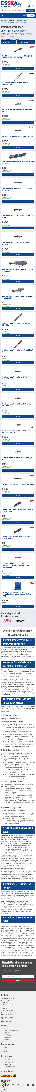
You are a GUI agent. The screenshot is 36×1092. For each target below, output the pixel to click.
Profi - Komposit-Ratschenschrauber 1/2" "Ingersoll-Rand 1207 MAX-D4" (18, 163)
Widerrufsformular (9, 1063)
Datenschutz (7, 1064)
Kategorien (6, 42)
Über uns (6, 1047)
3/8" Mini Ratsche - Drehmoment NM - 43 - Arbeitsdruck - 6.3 (17, 111)
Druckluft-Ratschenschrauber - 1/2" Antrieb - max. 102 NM (18, 485)
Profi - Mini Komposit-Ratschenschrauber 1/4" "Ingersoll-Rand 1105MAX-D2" (17, 270)
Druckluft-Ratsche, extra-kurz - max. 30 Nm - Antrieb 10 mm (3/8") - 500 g (17, 538)
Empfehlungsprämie (9, 1032)
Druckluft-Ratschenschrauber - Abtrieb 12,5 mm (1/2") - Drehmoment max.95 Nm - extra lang (17, 57)
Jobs (5, 1051)
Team (5, 1049)
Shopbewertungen (9, 1037)
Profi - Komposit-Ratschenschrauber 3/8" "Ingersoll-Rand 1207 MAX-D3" (18, 190)
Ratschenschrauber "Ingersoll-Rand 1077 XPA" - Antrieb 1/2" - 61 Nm (17, 324)
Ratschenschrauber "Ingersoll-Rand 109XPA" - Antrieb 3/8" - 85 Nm (17, 405)
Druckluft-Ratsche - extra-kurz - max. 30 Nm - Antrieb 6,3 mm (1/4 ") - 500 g (17, 511)
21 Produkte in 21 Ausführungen (13, 31)
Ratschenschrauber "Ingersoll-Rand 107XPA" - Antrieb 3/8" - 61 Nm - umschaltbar (16, 432)
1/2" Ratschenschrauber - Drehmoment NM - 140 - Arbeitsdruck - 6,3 (15, 84)
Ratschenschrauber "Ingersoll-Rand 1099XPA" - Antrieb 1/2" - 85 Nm (17, 378)
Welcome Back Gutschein (11, 1030)
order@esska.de (6, 1018)
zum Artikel (18, 68)
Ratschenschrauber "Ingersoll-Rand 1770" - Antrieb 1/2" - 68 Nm (17, 351)
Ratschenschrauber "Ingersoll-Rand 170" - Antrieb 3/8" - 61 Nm (17, 459)
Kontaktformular (6, 1021)
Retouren (6, 1039)
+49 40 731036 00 (8, 998)
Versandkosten (8, 1035)
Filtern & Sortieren (23, 42)
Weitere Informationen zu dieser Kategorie (13, 39)
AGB (5, 1061)
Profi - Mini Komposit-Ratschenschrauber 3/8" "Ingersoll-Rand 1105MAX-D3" (18, 297)
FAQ (5, 1029)
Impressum (7, 1059)
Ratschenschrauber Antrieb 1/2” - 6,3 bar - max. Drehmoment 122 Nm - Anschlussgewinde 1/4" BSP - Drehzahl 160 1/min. (16, 565)
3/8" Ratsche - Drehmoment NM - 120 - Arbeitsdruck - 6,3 (17, 137)
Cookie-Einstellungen (9, 1066)
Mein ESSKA (7, 1034)
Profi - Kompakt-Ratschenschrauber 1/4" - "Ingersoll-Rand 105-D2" (16, 243)
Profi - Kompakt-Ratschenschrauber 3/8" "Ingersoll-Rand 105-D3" (18, 217)
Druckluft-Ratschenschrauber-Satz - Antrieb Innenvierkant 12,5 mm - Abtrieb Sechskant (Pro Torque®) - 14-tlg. (17, 594)
